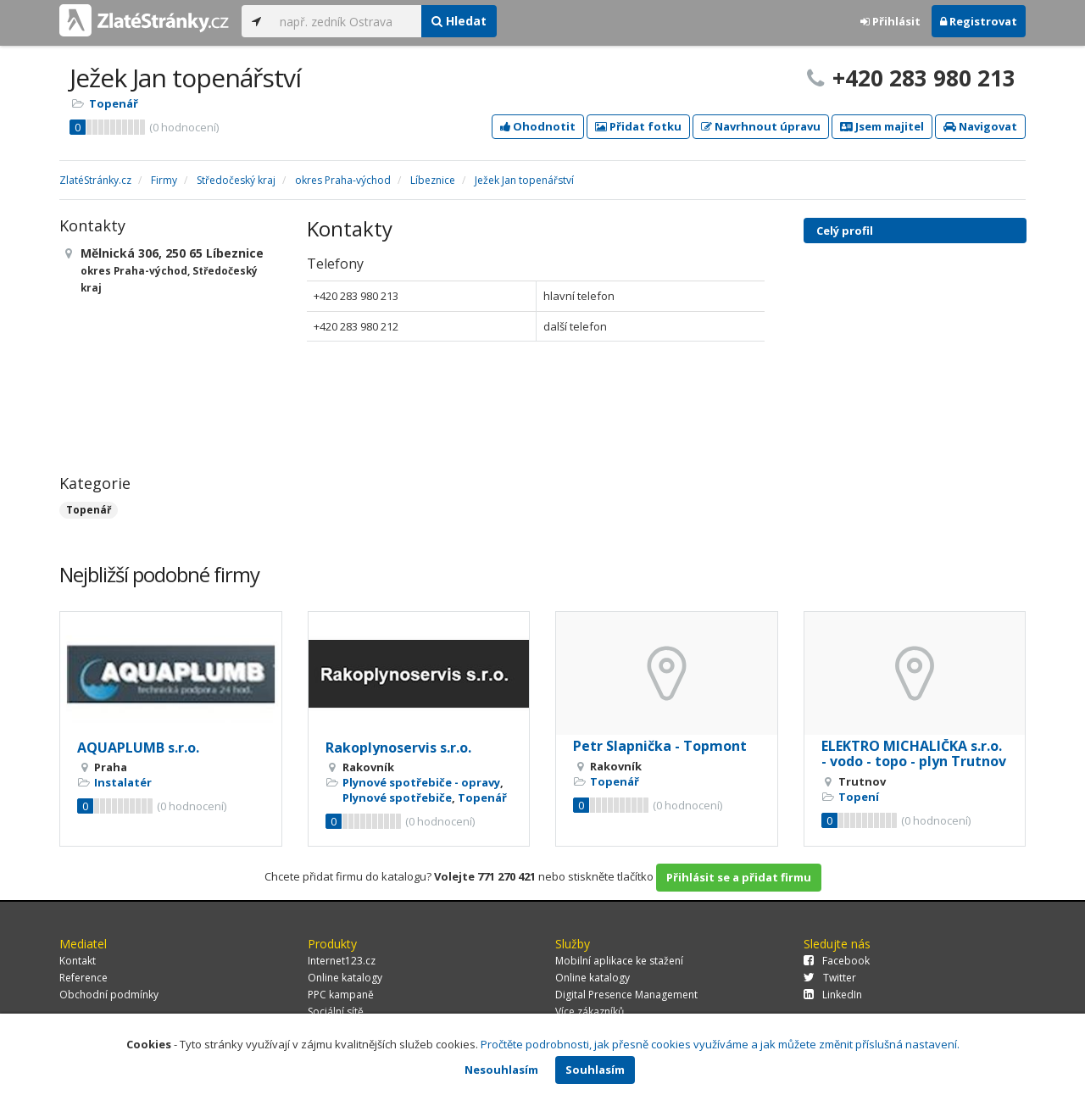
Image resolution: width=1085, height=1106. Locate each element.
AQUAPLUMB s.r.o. (138, 747)
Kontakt (77, 960)
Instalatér (123, 782)
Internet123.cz (342, 960)
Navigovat (980, 126)
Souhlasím (595, 1069)
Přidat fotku (638, 126)
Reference (83, 977)
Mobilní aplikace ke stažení (619, 960)
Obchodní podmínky (109, 994)
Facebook (837, 960)
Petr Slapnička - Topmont (660, 745)
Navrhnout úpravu (761, 126)
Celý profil (844, 230)
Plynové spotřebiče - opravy (421, 782)
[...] (346, 21)
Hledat (459, 21)
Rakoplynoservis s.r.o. (398, 747)
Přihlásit (890, 21)
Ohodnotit (538, 126)
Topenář (113, 103)
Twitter (830, 977)
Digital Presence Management (626, 994)
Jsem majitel (882, 126)
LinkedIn (833, 994)
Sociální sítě (336, 1011)
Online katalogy (345, 977)
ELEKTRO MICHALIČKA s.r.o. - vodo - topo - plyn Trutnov (913, 753)
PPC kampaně (341, 994)
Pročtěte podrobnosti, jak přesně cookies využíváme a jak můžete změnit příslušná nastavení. (720, 1044)
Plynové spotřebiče (397, 797)
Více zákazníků (589, 1011)
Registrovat (978, 21)
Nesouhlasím (501, 1069)
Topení (858, 796)
